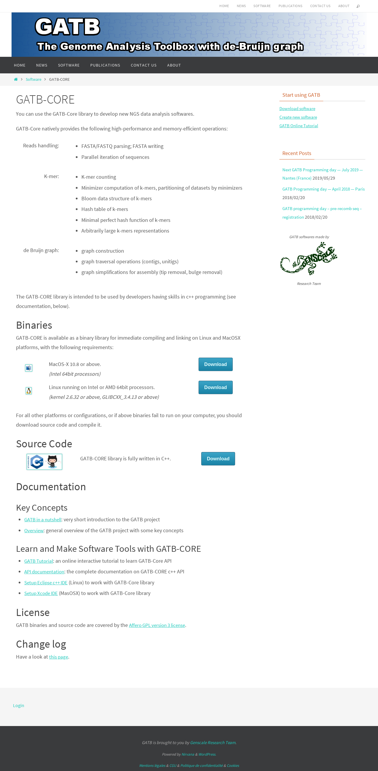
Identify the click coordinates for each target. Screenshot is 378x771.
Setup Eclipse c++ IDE (48, 582)
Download (215, 364)
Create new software (299, 117)
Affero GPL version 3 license (160, 625)
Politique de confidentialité (201, 765)
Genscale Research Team (212, 742)
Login (18, 705)
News (241, 6)
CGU (172, 765)
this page (59, 656)
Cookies (233, 765)
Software (262, 6)
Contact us (320, 6)
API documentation (45, 571)
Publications (291, 6)
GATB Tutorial (40, 560)
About (344, 6)
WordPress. (207, 754)
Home (224, 6)
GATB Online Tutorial (300, 125)
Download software (298, 108)
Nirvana (187, 754)
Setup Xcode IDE (42, 593)
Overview (34, 530)
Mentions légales (152, 765)
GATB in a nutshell (45, 519)
